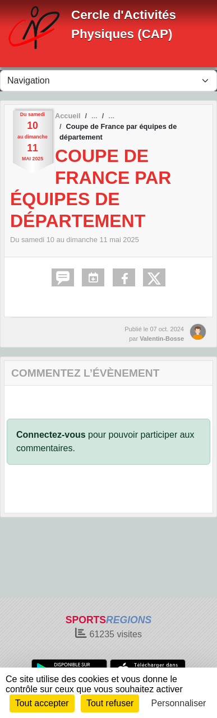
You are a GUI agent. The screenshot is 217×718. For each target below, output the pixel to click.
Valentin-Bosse (162, 338)
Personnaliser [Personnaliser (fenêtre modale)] (178, 703)
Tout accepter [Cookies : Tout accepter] (42, 703)
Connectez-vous (51, 434)
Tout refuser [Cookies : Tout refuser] (109, 703)
